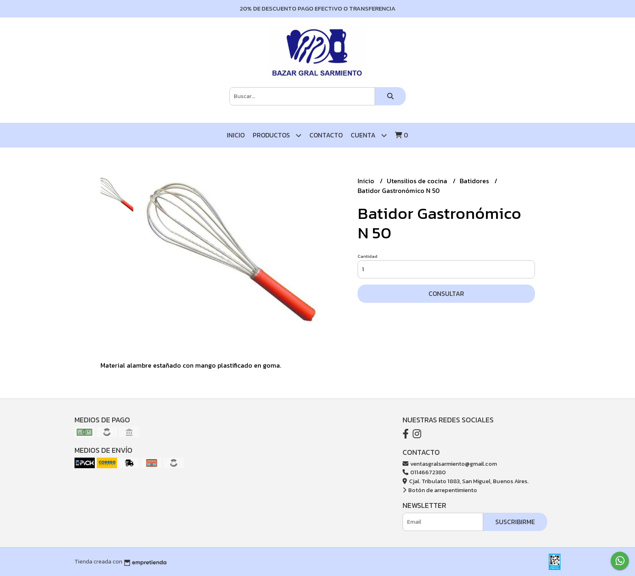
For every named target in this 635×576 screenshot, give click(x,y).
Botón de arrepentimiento (440, 490)
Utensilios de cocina (418, 181)
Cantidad (367, 256)
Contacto (326, 135)
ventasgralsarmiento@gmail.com (450, 463)
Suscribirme (515, 522)
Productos (277, 135)
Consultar (446, 293)
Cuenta (369, 135)
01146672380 (424, 472)
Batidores (475, 181)
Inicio (236, 135)
